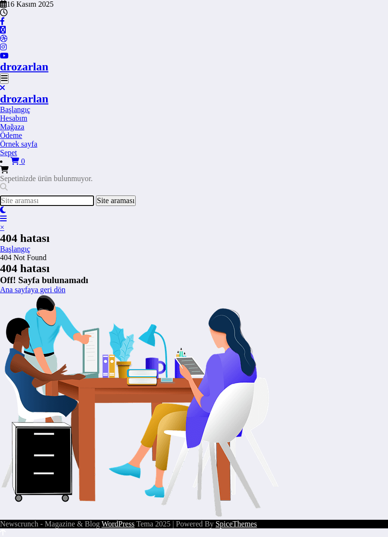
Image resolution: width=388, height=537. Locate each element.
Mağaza (12, 127)
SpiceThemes (236, 524)
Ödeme (11, 135)
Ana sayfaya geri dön (32, 290)
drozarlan (24, 66)
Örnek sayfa (18, 144)
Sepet (8, 153)
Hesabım (13, 118)
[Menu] (4, 78)
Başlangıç (15, 109)
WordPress (118, 524)
